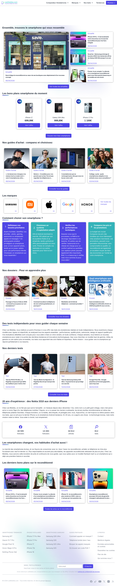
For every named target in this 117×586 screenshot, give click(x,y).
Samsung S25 (51, 548)
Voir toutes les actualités (58, 87)
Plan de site (102, 554)
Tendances (100, 3)
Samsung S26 (51, 540)
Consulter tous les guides (58, 189)
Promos (111, 3)
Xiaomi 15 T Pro (8, 540)
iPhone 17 (30, 544)
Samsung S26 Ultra (53, 536)
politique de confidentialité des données (89, 571)
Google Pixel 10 (8, 544)
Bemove (48, 580)
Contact (100, 536)
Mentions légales (104, 540)
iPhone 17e (31, 548)
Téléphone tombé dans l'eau (79, 540)
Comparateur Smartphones (57, 3)
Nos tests (88, 3)
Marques (76, 3)
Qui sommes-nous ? (105, 558)
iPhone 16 (30, 552)
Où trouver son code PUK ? (79, 548)
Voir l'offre (29, 125)
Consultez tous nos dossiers (58, 317)
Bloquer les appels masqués (79, 544)
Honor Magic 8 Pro (9, 548)
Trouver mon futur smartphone (58, 136)
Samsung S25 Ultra (53, 544)
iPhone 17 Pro (32, 540)
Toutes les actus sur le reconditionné (58, 509)
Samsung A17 (7, 536)
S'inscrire (88, 566)
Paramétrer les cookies (106, 550)
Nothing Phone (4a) (9, 552)
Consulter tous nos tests (58, 394)
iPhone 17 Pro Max (34, 536)
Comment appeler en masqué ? (80, 536)
